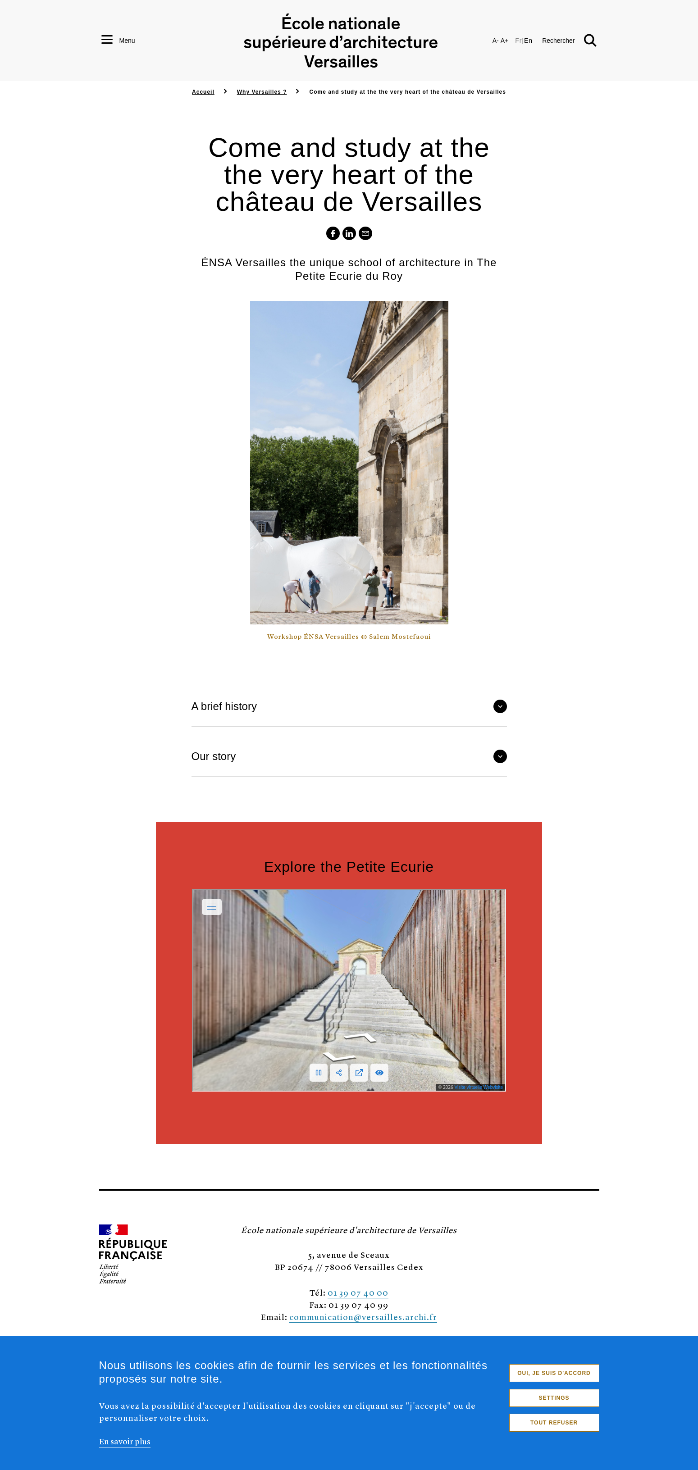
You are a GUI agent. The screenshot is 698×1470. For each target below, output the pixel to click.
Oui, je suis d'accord (554, 1373)
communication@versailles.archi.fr (363, 1316)
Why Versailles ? (262, 92)
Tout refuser (554, 1423)
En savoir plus (125, 1441)
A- (496, 40)
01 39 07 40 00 (358, 1292)
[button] (569, 40)
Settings (553, 1398)
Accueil (203, 92)
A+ (505, 40)
